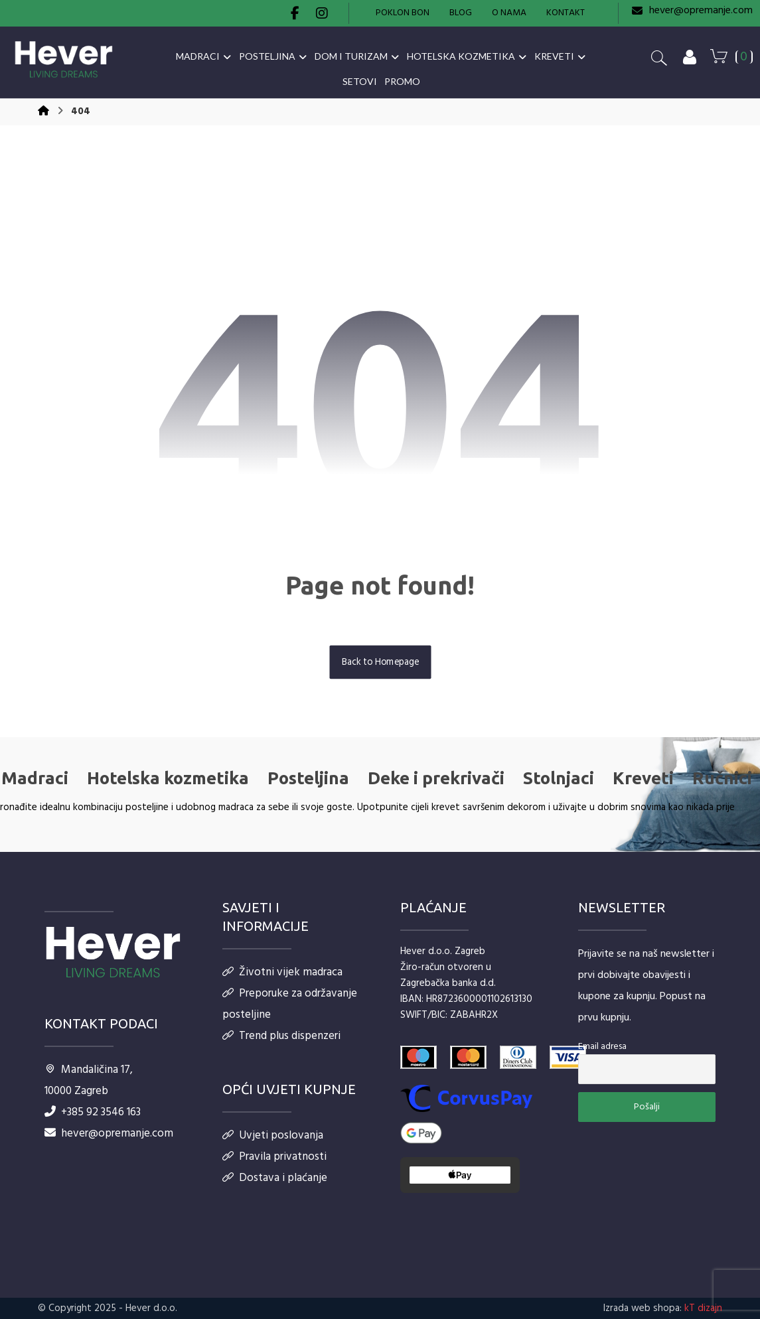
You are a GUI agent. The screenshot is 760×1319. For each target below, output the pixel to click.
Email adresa (602, 1046)
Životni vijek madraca (282, 972)
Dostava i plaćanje (274, 1178)
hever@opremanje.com (108, 1134)
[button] (295, 13)
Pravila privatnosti (274, 1157)
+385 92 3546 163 (92, 1112)
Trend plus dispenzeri (281, 1036)
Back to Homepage (380, 661)
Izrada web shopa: (642, 1308)
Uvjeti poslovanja (272, 1136)
